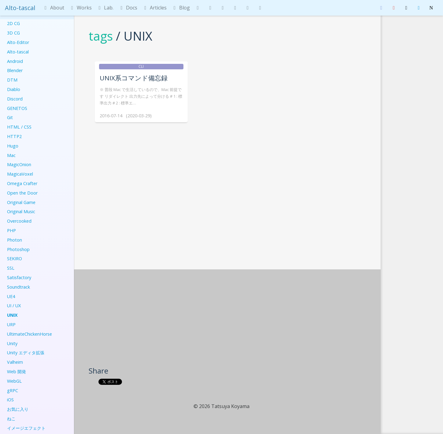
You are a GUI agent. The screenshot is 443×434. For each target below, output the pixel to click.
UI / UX (14, 305)
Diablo (13, 89)
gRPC (12, 390)
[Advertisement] (228, 320)
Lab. (105, 7)
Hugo (12, 146)
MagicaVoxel (20, 174)
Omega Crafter (22, 183)
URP (11, 324)
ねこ (11, 418)
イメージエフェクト (26, 428)
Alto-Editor (18, 42)
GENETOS (17, 108)
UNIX (12, 315)
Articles (154, 7)
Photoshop (18, 249)
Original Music (21, 211)
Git (10, 117)
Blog (181, 7)
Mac (11, 155)
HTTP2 (14, 136)
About (53, 7)
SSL (10, 268)
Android (15, 61)
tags (101, 35)
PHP (11, 230)
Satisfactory (19, 277)
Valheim (15, 362)
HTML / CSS (19, 127)
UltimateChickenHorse (29, 334)
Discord (15, 99)
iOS (10, 400)
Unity (12, 343)
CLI (141, 66)
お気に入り (17, 409)
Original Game (21, 202)
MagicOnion (19, 164)
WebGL (14, 381)
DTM (12, 80)
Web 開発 (16, 371)
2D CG (13, 23)
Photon (14, 240)
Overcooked (19, 221)
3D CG (13, 33)
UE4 (11, 296)
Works (80, 7)
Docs (127, 7)
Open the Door (22, 193)
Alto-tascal (20, 8)
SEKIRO (14, 258)
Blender (15, 70)
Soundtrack (18, 287)
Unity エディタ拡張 (25, 353)
